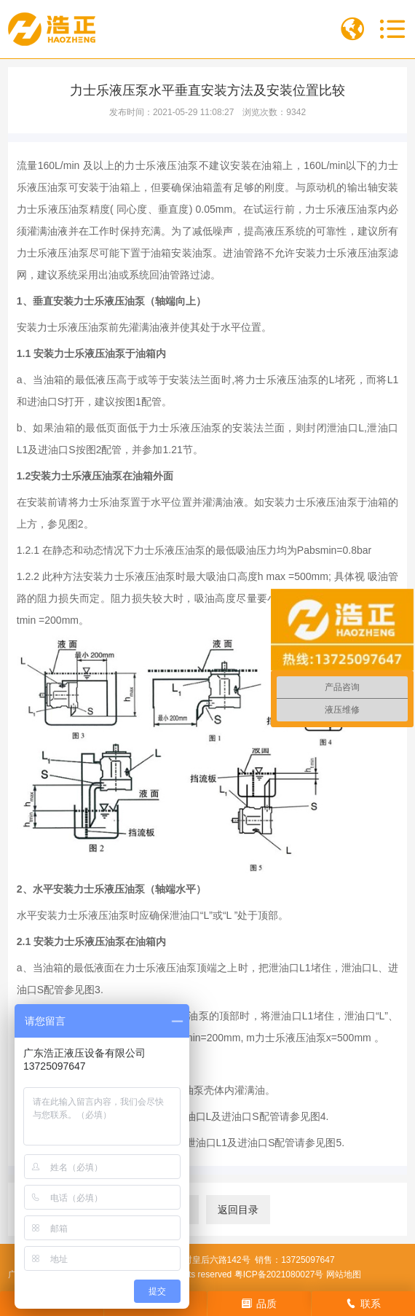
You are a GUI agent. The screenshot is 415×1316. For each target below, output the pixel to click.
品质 (259, 1303)
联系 (363, 1303)
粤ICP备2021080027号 (279, 1274)
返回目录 (238, 1209)
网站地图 (343, 1274)
